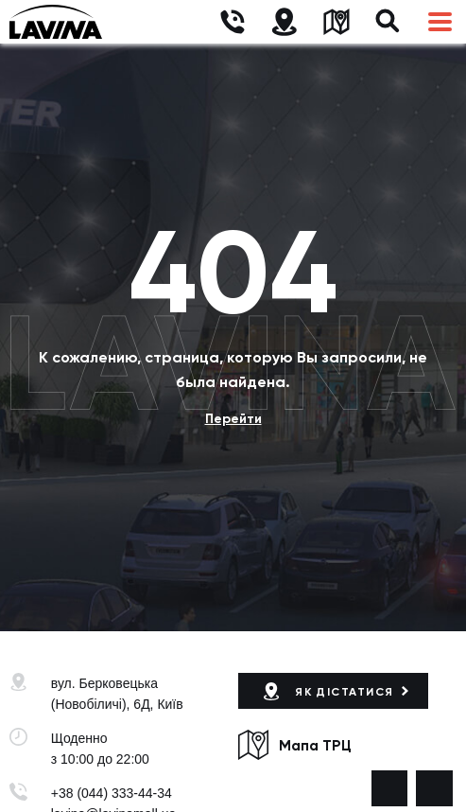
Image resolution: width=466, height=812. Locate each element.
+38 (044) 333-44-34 (111, 793)
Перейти (233, 419)
